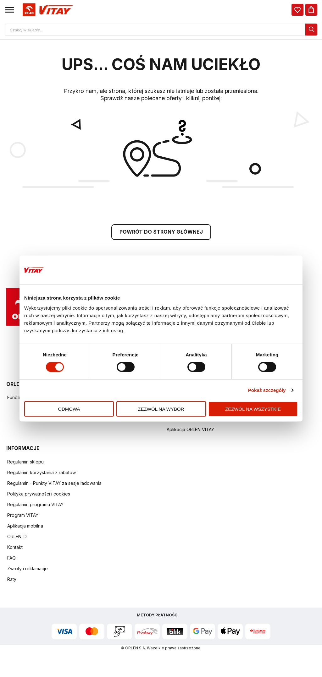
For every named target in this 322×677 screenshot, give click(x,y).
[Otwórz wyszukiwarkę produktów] (161, 29)
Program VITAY (22, 516)
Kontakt (15, 548)
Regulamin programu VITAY (35, 505)
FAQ (11, 558)
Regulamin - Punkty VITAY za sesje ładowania (54, 484)
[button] (9, 10)
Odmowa (69, 408)
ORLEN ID (17, 537)
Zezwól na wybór (161, 408)
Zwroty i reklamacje (27, 569)
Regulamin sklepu (25, 462)
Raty (11, 580)
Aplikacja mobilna (25, 526)
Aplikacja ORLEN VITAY (190, 430)
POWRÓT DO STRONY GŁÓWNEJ (161, 233)
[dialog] (297, 10)
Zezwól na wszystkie (253, 408)
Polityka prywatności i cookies (38, 494)
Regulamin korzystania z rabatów (41, 473)
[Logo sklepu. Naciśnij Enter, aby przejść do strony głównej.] (47, 10)
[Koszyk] (311, 10)
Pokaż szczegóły (267, 390)
